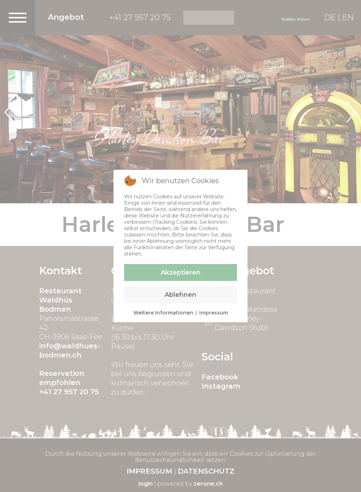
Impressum (213, 313)
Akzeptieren (181, 272)
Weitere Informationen (163, 313)
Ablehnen (180, 295)
